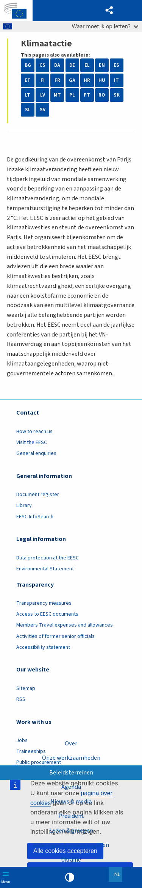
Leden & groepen (71, 831)
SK (117, 95)
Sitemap (25, 688)
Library (24, 505)
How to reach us (34, 431)
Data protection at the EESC (47, 558)
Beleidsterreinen (71, 772)
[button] (109, 10)
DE (72, 65)
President (71, 816)
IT (116, 80)
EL (87, 65)
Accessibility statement (43, 647)
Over (71, 743)
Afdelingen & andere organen (71, 845)
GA (72, 80)
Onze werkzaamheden (71, 758)
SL (28, 109)
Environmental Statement (45, 569)
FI (43, 80)
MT (57, 95)
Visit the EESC (31, 442)
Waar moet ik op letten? (105, 26)
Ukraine (71, 860)
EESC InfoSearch (34, 517)
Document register (37, 494)
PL (72, 95)
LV (42, 95)
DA (57, 65)
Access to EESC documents (47, 614)
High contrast (70, 877)
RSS (20, 699)
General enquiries (36, 453)
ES (116, 65)
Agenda (71, 787)
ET (28, 80)
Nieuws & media (71, 801)
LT (27, 95)
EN (102, 65)
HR (87, 80)
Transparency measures (44, 603)
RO (101, 95)
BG (28, 65)
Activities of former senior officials (55, 636)
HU (101, 80)
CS (42, 65)
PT (87, 95)
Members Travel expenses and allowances (64, 625)
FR (57, 80)
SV (42, 109)
